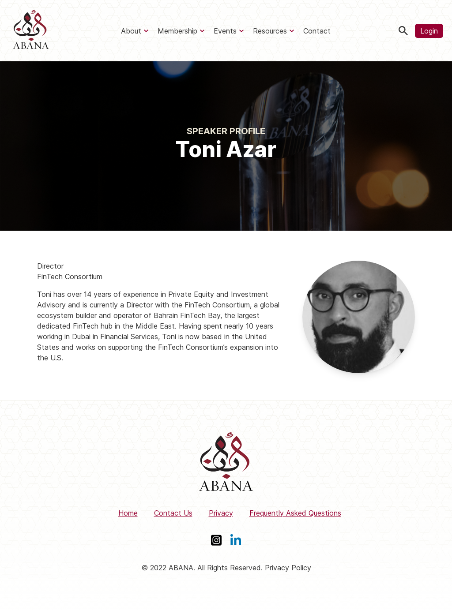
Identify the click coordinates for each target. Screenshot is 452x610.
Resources (270, 30)
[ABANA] (31, 30)
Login (429, 30)
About (131, 30)
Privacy (221, 513)
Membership (177, 30)
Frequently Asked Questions (295, 513)
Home (128, 513)
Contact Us (173, 513)
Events (225, 30)
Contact (317, 30)
